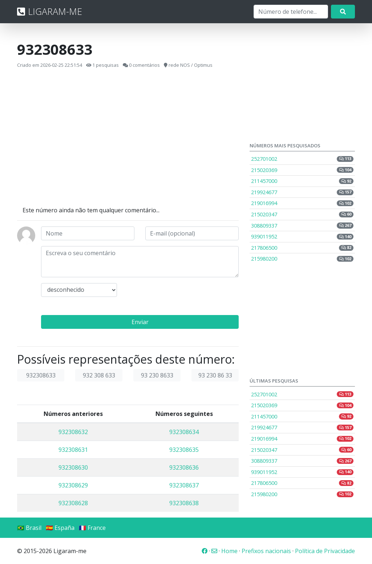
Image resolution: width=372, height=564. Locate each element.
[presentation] (183, 297)
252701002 (302, 158)
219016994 (302, 203)
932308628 (73, 503)
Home (229, 551)
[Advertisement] (128, 137)
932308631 (73, 450)
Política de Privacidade (325, 551)
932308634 (184, 432)
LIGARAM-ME (49, 11)
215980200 (302, 258)
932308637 (184, 485)
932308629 (73, 485)
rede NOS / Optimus (191, 65)
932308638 (184, 503)
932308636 (184, 467)
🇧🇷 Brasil (29, 528)
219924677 (302, 192)
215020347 (302, 214)
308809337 (302, 225)
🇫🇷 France (92, 528)
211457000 (302, 180)
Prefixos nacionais (266, 551)
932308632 (73, 432)
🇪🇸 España (60, 528)
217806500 (302, 247)
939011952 (302, 236)
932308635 (184, 450)
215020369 (302, 170)
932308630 (73, 467)
